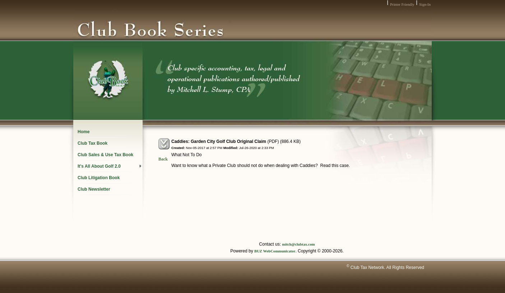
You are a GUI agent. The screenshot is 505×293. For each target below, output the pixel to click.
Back (163, 159)
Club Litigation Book (99, 177)
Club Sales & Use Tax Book (105, 154)
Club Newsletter (94, 189)
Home (83, 131)
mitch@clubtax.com (298, 244)
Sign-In (425, 4)
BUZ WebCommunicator (274, 251)
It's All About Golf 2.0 (110, 166)
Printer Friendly (402, 4)
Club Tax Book (92, 143)
